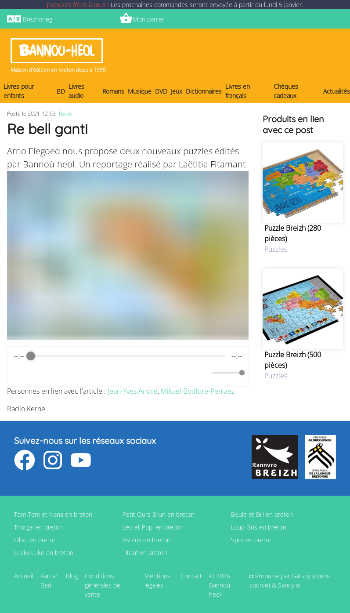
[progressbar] (127, 356)
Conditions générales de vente (102, 585)
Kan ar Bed (49, 580)
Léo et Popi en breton (153, 527)
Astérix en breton (146, 540)
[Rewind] (108, 373)
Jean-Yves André (133, 391)
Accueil (23, 576)
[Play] (128, 372)
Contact (191, 576)
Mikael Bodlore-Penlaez (198, 391)
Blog (72, 576)
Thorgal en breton (38, 527)
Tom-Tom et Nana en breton (53, 514)
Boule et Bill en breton (262, 514)
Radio (65, 113)
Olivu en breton (35, 540)
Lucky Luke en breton (43, 552)
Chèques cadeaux (286, 91)
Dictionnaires (204, 91)
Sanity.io (289, 585)
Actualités (336, 91)
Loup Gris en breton (258, 527)
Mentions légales (157, 580)
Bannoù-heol (56, 50)
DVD (161, 91)
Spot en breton (252, 540)
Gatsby (301, 576)
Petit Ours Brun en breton (159, 514)
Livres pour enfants (19, 91)
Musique (140, 91)
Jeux (176, 91)
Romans (113, 91)
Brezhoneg (37, 19)
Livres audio (76, 91)
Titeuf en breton (145, 552)
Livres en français (237, 91)
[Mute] (203, 372)
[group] (128, 366)
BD (61, 91)
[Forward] (147, 373)
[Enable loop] (19, 372)
